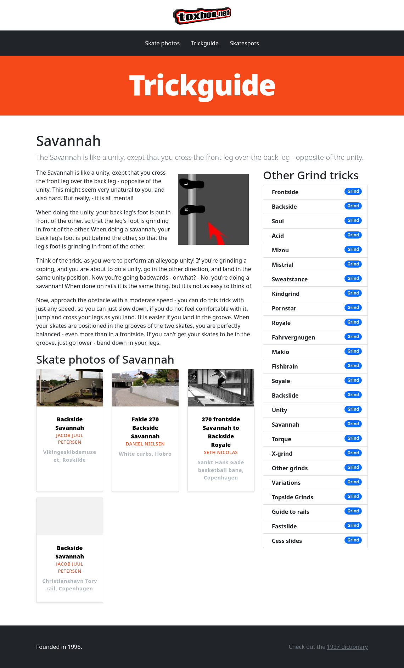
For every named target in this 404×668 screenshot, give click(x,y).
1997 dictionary (347, 647)
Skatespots (244, 43)
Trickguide (205, 43)
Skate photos (162, 43)
